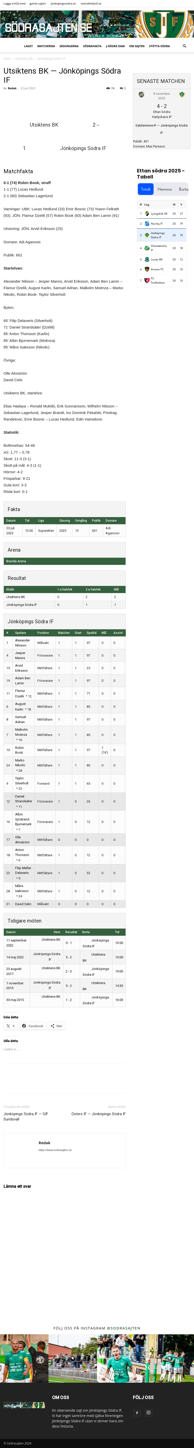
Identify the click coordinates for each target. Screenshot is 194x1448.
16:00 (119, 1000)
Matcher (64, 633)
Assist (118, 633)
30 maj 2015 (15, 1000)
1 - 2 (69, 1000)
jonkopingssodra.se (63, 3)
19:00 (119, 971)
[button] (184, 46)
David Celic (23, 904)
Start (78, 633)
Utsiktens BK (15, 597)
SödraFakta (92, 46)
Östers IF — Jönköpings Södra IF (98, 1114)
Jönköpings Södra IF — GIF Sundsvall (26, 1116)
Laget (28, 46)
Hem (7, 58)
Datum (11, 932)
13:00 (119, 943)
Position (43, 633)
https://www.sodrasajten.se (55, 1149)
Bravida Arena (16, 561)
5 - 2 (69, 957)
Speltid (91, 633)
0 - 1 (69, 943)
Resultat (71, 932)
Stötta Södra (159, 46)
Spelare (20, 633)
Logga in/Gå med (15, 3)
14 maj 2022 (15, 957)
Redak (12, 88)
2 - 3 (69, 971)
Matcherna (46, 46)
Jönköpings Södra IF (21, 605)
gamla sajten (38, 3)
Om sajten (137, 46)
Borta (86, 932)
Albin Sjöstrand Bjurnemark (23, 819)
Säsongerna (69, 46)
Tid (117, 932)
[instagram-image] (24, 1358)
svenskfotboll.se (91, 3)
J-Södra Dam (115, 46)
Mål (104, 633)
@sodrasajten (123, 1328)
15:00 (119, 957)
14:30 (119, 986)
